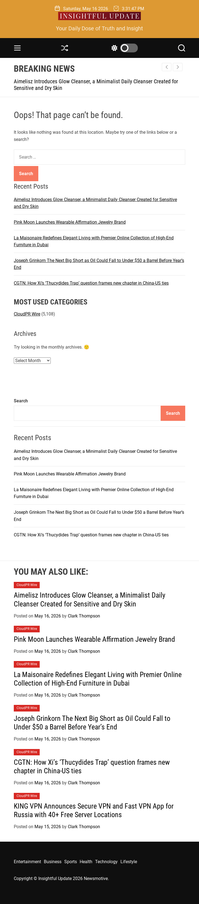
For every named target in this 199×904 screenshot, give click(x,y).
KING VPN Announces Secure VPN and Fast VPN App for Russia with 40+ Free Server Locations (94, 810)
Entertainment (27, 861)
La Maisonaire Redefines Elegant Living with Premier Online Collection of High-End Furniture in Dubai (98, 678)
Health (86, 861)
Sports (70, 861)
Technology (106, 861)
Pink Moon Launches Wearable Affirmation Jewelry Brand (70, 222)
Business (52, 861)
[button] (177, 67)
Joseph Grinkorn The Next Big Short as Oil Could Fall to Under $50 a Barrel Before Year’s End (92, 722)
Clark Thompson (84, 616)
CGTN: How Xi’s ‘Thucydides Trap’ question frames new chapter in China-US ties (91, 283)
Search (21, 400)
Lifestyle (128, 861)
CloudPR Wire (27, 314)
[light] (123, 48)
